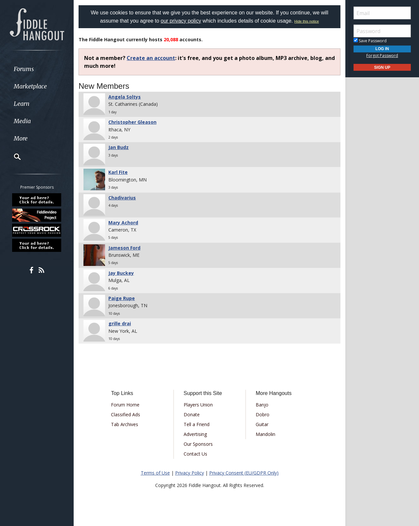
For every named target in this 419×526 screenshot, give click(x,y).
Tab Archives (124, 424)
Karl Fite (118, 172)
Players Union (198, 405)
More (20, 138)
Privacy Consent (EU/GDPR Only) (244, 473)
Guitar (262, 424)
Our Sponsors (198, 444)
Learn (21, 103)
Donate (192, 414)
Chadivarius (122, 198)
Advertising (195, 434)
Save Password (370, 41)
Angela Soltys (124, 97)
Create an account (151, 58)
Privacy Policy (189, 473)
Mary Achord (123, 222)
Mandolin (265, 434)
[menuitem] (37, 69)
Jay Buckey (121, 273)
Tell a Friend (197, 424)
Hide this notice (306, 21)
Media (22, 121)
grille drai (119, 323)
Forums (24, 69)
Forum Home (125, 405)
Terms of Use (155, 473)
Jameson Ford (124, 248)
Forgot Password (382, 55)
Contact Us (195, 454)
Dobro (262, 414)
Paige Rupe (121, 298)
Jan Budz (118, 147)
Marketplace (30, 86)
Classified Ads (125, 414)
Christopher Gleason (132, 122)
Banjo (262, 405)
